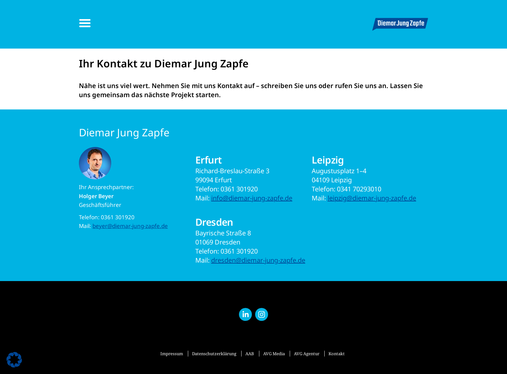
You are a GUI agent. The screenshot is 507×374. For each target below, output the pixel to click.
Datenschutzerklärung (214, 354)
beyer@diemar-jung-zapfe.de (130, 226)
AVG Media (274, 354)
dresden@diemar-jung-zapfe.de (258, 260)
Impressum (171, 354)
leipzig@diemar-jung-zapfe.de (372, 198)
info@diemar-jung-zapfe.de (251, 198)
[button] (14, 360)
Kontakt (337, 354)
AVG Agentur (306, 354)
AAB (249, 354)
